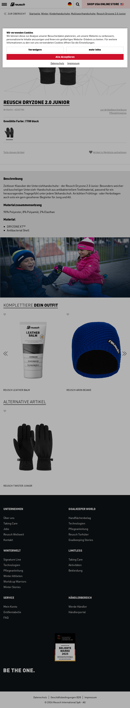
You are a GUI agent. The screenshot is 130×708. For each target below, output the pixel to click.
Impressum (73, 63)
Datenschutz (57, 63)
